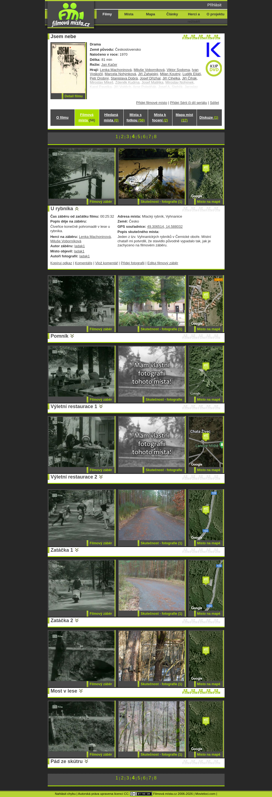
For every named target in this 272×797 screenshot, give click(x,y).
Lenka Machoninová (116, 70)
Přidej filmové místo (151, 103)
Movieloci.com (205, 793)
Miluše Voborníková (149, 70)
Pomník (60, 336)
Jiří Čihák (189, 78)
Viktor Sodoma (178, 70)
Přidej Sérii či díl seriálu (188, 103)
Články (172, 14)
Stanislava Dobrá (124, 78)
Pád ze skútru (67, 761)
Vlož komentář (106, 263)
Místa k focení (160, 117)
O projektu (216, 14)
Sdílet (214, 103)
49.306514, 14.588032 (165, 226)
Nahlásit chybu (65, 793)
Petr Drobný (99, 78)
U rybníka (62, 208)
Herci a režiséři (194, 18)
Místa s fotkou (135, 117)
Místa (128, 14)
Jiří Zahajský (148, 74)
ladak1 (79, 246)
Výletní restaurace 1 (74, 406)
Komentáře (83, 263)
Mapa (150, 14)
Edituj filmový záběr (163, 263)
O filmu (62, 117)
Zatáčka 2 (62, 620)
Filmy (107, 14)
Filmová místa (86, 117)
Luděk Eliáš (191, 74)
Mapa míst (184, 117)
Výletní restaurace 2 (74, 477)
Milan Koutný (170, 74)
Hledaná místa (111, 117)
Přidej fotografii (132, 263)
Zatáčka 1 (62, 550)
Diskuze (208, 117)
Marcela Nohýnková (120, 74)
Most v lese (64, 691)
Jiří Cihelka (171, 78)
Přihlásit (214, 5)
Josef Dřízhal (150, 78)
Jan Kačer (109, 64)
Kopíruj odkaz (61, 263)
